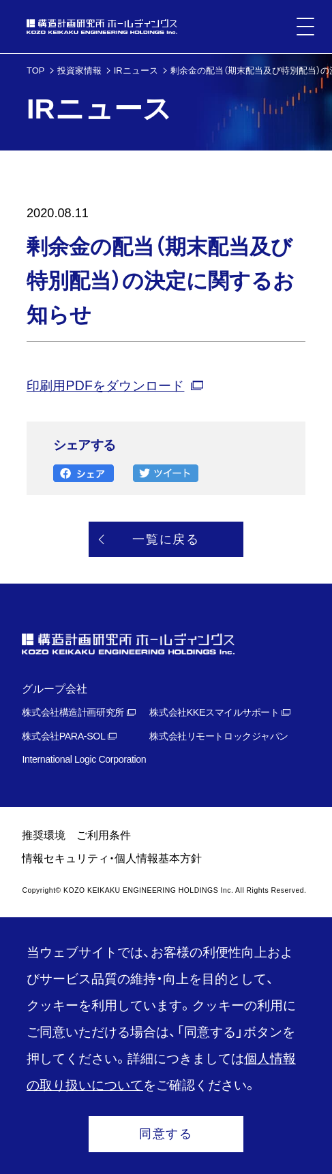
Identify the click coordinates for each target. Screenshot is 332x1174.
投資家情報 (79, 70)
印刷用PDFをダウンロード (105, 385)
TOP (35, 70)
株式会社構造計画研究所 (72, 712)
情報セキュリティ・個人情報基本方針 (112, 858)
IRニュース (136, 70)
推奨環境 (43, 835)
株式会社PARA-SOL (63, 736)
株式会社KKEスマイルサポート (214, 712)
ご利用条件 (103, 835)
